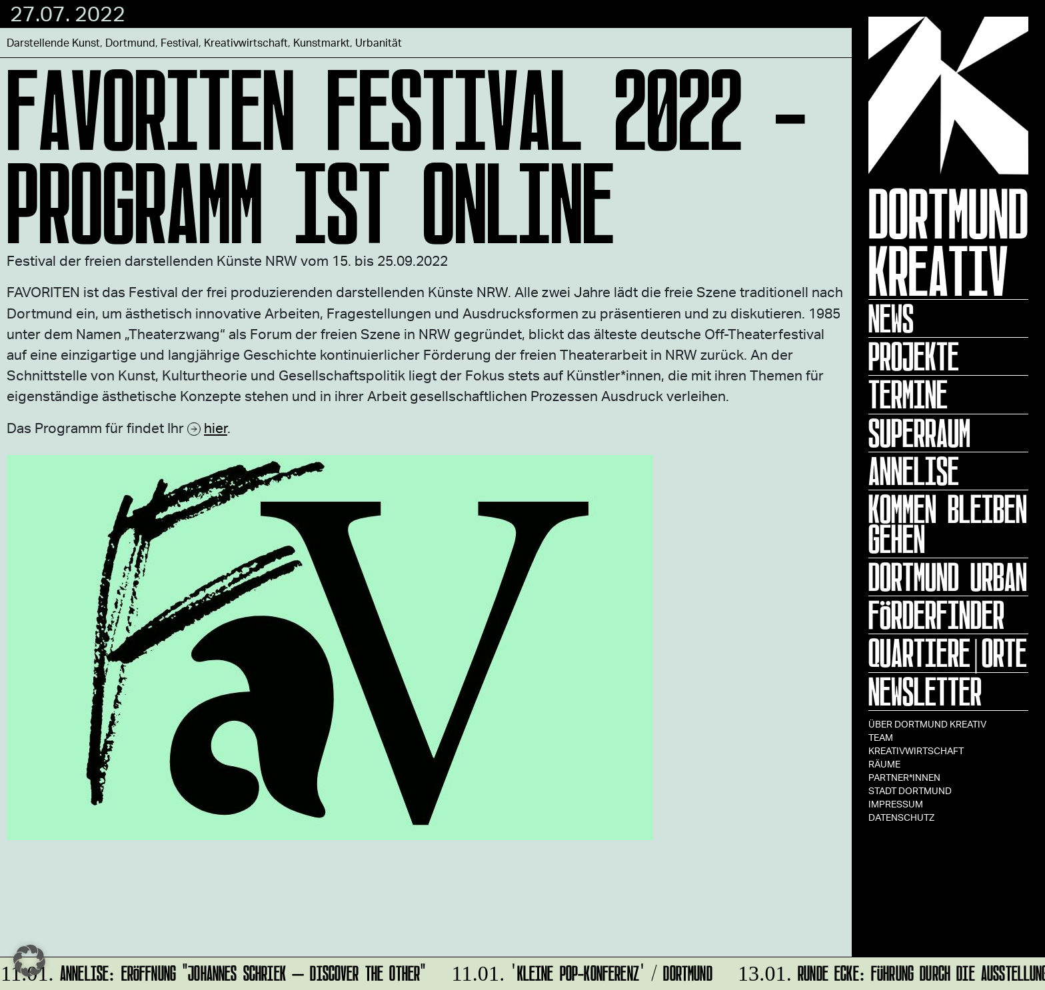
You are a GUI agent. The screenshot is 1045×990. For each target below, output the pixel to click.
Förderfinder (936, 615)
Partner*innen (904, 777)
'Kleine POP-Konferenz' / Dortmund (580, 971)
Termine (908, 394)
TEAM (880, 737)
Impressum (895, 803)
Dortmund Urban (947, 577)
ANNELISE (913, 471)
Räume (884, 763)
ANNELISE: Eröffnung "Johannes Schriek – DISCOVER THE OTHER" (214, 971)
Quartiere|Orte (947, 653)
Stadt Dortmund (910, 790)
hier (215, 427)
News (891, 318)
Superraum (919, 433)
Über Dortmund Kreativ (927, 724)
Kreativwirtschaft (916, 750)
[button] (29, 960)
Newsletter (925, 691)
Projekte (913, 356)
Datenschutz (901, 817)
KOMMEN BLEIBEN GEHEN (947, 524)
